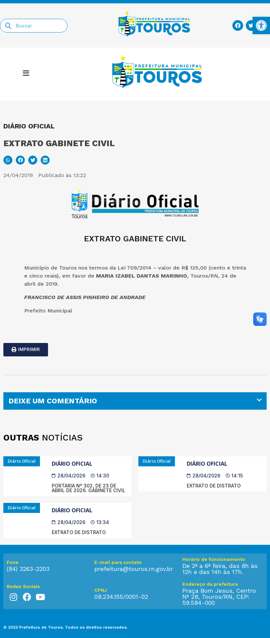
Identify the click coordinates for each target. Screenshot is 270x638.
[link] (261, 25)
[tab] (135, 401)
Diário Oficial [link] (72, 463)
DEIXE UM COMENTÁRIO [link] (52, 401)
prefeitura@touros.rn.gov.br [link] (133, 568)
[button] (7, 160)
